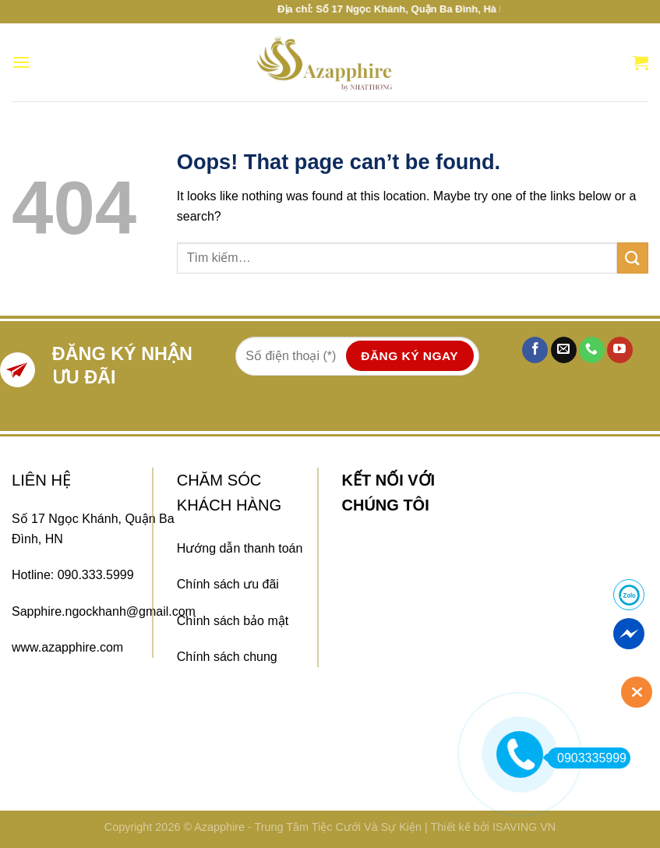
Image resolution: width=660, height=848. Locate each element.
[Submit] (632, 257)
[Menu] (21, 62)
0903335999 (586, 758)
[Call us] (592, 350)
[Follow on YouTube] (620, 350)
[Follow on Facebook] (535, 350)
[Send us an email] (564, 350)
